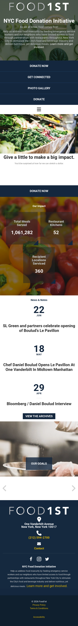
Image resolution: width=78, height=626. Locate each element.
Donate (39, 99)
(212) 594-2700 (39, 537)
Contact (39, 548)
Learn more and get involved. (53, 45)
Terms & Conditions (39, 608)
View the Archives (39, 416)
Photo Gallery (39, 88)
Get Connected (39, 77)
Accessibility (39, 617)
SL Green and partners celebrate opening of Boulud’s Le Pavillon (39, 328)
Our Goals (39, 463)
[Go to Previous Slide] (4, 488)
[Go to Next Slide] (73, 488)
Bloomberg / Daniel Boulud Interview (39, 403)
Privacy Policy (39, 605)
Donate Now (39, 66)
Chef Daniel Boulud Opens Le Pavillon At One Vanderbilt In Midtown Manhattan (39, 367)
